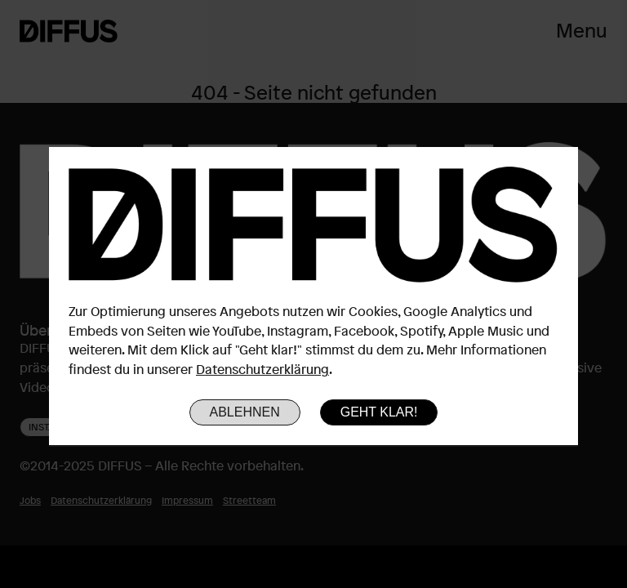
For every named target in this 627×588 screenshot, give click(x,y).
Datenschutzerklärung (262, 369)
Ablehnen (245, 412)
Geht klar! (379, 412)
